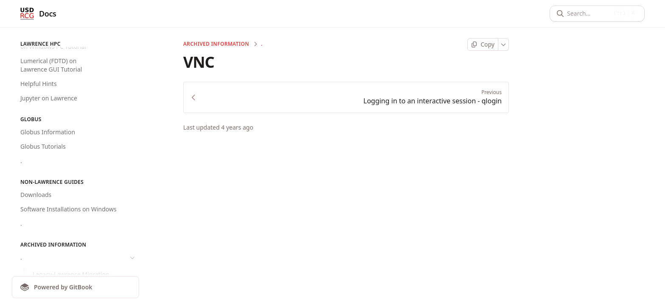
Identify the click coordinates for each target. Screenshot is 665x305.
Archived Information (216, 44)
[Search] (588, 13)
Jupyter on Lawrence (48, 98)
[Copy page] (482, 44)
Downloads (35, 195)
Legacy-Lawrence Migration (71, 274)
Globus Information (47, 132)
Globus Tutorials (43, 146)
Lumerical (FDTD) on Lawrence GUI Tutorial (51, 65)
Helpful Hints (38, 84)
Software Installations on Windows (68, 209)
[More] (503, 44)
